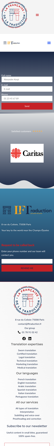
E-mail (4, 85)
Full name (6, 75)
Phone (4, 94)
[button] (37, 14)
